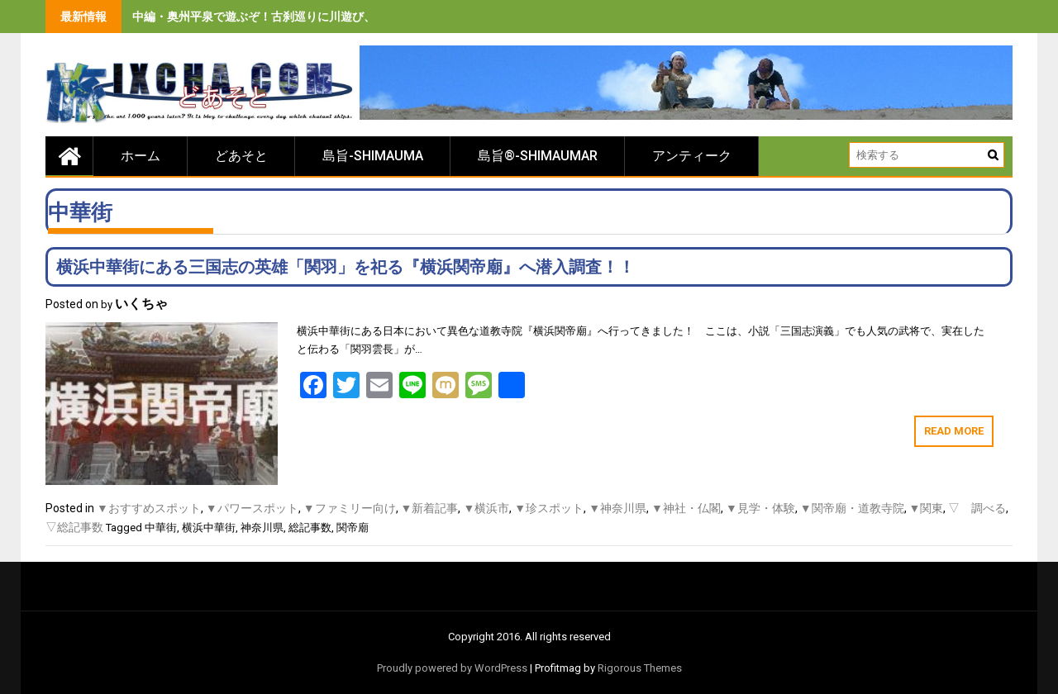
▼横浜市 (486, 508)
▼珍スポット (549, 508)
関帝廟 (352, 527)
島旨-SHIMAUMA (372, 156)
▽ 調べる (977, 508)
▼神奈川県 (617, 508)
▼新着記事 (430, 508)
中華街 (161, 527)
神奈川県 (262, 527)
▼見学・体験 (760, 508)
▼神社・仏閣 (686, 508)
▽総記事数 (74, 527)
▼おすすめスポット (149, 508)
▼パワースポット (252, 508)
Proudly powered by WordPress (452, 668)
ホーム (140, 156)
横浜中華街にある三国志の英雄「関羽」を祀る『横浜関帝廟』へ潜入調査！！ (345, 267)
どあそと (241, 156)
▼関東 (926, 508)
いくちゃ (141, 303)
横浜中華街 (209, 527)
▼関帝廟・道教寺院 (852, 508)
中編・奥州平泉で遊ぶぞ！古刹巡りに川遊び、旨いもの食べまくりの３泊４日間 (340, 16)
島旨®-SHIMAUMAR (538, 156)
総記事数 (309, 527)
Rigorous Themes (640, 668)
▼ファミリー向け (349, 508)
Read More (954, 431)
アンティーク (692, 156)
